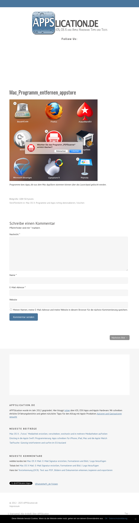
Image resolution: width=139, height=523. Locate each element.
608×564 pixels (26, 199)
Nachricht (14, 234)
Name (13, 275)
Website (13, 299)
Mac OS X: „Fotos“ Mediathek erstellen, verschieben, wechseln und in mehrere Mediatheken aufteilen (58, 433)
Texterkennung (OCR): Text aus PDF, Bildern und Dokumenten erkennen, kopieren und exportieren (65, 470)
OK (106, 518)
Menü (69, 3)
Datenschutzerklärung (118, 518)
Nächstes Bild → (119, 337)
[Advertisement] (69, 67)
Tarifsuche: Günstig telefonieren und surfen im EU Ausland (37, 442)
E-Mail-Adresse (17, 287)
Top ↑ (127, 513)
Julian (67, 410)
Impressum (14, 506)
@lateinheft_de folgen (46, 483)
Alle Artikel (26, 513)
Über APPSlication (40, 513)
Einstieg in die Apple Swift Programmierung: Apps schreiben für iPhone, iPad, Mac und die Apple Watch (58, 438)
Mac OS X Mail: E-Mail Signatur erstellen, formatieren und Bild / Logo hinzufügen (66, 461)
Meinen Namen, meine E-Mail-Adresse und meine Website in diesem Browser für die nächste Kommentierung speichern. (70, 309)
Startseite (14, 513)
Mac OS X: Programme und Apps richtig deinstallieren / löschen (55, 202)
